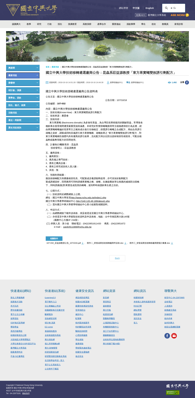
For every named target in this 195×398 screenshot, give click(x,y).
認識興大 (16, 24)
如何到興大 (169, 323)
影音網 (106, 297)
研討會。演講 (14, 90)
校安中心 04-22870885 (174, 297)
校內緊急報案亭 (82, 323)
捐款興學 (131, 24)
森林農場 (107, 306)
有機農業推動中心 (111, 327)
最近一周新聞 (14, 120)
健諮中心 (79, 314)
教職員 (165, 24)
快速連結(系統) (55, 290)
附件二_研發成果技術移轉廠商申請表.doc (105, 243)
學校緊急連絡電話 (83, 348)
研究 (39, 24)
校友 (154, 24)
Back (117, 258)
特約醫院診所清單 (83, 327)
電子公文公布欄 (17, 314)
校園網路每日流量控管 (55, 310)
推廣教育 (72, 24)
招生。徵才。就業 (16, 105)
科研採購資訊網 (52, 352)
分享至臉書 (187, 82)
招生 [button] (60, 24)
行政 (49, 24)
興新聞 (11, 68)
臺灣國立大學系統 (18, 348)
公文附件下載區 (52, 369)
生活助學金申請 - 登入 (54, 360)
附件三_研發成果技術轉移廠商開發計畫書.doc (150, 243)
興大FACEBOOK (167, 336)
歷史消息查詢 (14, 127)
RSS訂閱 (138, 306)
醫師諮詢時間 (81, 331)
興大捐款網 (50, 339)
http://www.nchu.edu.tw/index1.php (88, 197)
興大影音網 (174, 336)
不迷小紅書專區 (17, 356)
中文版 (136, 8)
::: (115, 8)
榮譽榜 (11, 83)
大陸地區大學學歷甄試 (20, 339)
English (150, 8)
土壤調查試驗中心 (111, 323)
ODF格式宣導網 (18, 323)
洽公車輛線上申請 (53, 306)
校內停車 (168, 318)
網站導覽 (123, 8)
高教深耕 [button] (87, 24)
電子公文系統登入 (53, 365)
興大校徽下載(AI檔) (111, 343)
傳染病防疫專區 (82, 297)
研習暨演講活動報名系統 (56, 356)
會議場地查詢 (51, 331)
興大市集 (107, 310)
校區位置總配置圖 (172, 327)
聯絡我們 (26, 393)
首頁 (47, 67)
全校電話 (168, 302)
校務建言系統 (170, 310)
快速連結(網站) (21, 290)
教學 (29, 24)
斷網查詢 (49, 314)
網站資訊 (140, 290)
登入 (136, 323)
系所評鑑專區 (16, 331)
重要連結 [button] (116, 24)
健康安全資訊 (85, 290)
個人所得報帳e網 (52, 343)
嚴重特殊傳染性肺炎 (84, 306)
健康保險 (79, 343)
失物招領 (168, 314)
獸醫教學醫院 (109, 318)
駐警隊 (78, 318)
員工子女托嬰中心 (111, 331)
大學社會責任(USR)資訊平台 (23, 343)
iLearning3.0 (50, 297)
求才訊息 (14, 306)
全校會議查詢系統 (53, 335)
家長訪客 (178, 24)
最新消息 (12, 75)
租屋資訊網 (108, 314)
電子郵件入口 (51, 302)
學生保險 (79, 339)
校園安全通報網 (82, 352)
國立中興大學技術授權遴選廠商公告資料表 (72, 91)
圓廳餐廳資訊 (109, 335)
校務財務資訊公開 (18, 335)
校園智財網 (139, 297)
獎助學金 (14, 327)
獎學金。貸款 (14, 98)
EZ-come (49, 327)
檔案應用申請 (16, 352)
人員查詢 (168, 306)
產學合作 (101, 24)
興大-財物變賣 (51, 348)
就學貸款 (14, 318)
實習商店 (107, 302)
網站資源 (109, 290)
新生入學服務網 (17, 297)
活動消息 (12, 112)
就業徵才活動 (16, 302)
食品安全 (79, 356)
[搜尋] (173, 8)
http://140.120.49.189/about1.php (93, 201)
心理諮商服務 (81, 335)
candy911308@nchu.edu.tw (77, 227)
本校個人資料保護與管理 (144, 302)
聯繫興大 (171, 290)
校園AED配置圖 (82, 302)
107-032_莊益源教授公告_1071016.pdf (63, 243)
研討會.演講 (50, 323)
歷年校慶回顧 (16, 310)
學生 (143, 24)
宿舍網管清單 (51, 318)
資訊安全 (138, 318)
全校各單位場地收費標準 (114, 339)
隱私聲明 (138, 314)
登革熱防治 (80, 310)
